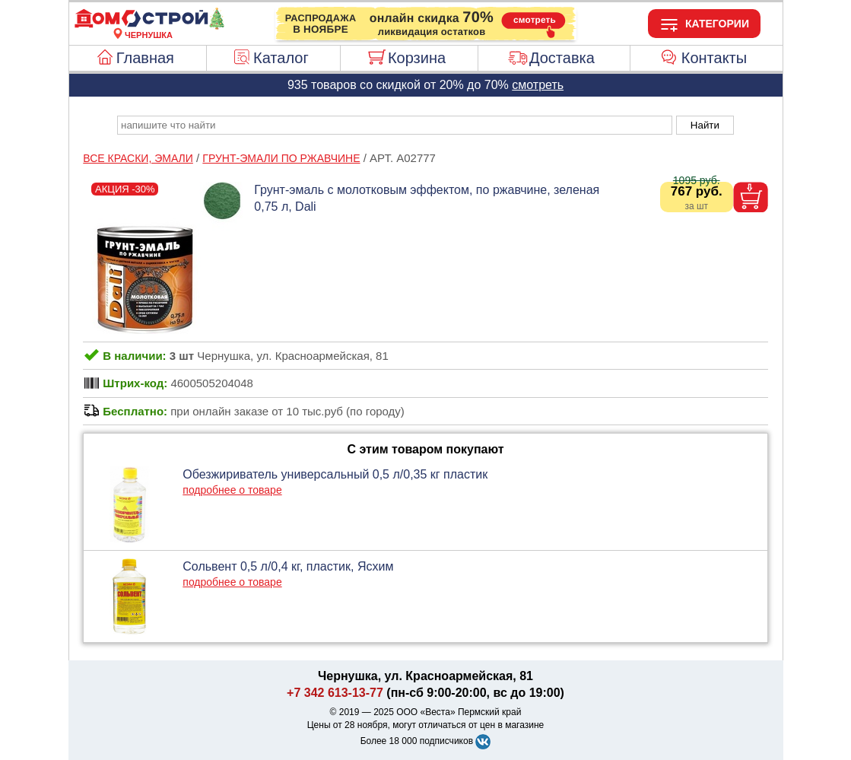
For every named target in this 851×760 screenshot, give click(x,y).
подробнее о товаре (232, 490)
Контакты (714, 57)
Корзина (417, 57)
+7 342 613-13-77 (335, 692)
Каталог (281, 57)
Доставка (562, 57)
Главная (145, 57)
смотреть (538, 84)
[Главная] (149, 26)
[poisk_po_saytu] (394, 125)
